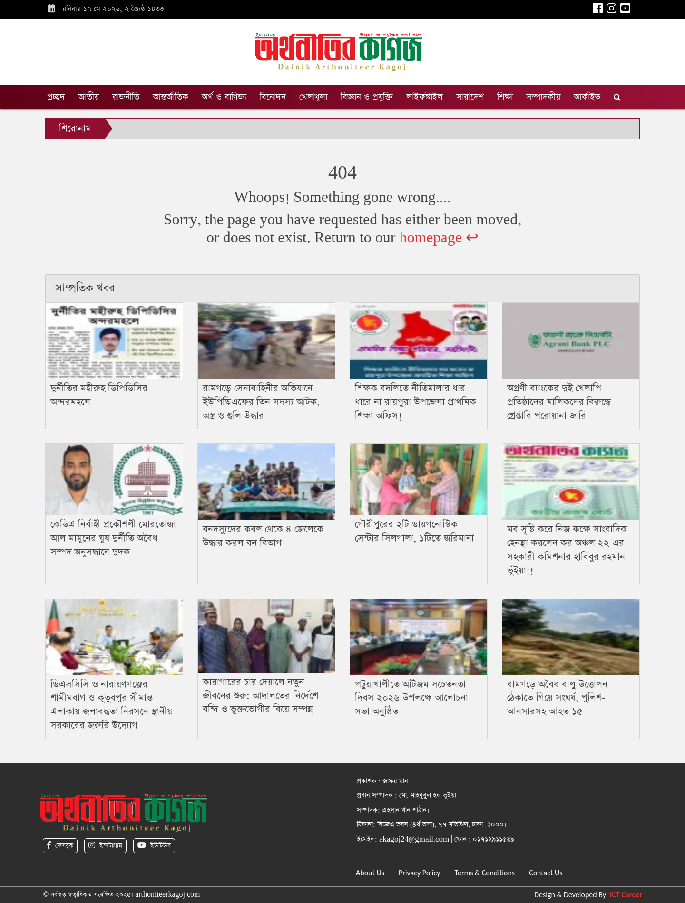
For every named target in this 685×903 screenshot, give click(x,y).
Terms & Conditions (485, 872)
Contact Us (545, 872)
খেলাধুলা (313, 97)
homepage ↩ (439, 238)
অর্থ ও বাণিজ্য (224, 97)
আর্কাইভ (587, 97)
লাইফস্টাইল (424, 97)
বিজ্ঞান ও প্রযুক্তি (367, 97)
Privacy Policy (419, 872)
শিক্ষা (505, 97)
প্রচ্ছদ (56, 97)
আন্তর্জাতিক (170, 97)
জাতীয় (88, 97)
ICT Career (626, 894)
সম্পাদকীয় (543, 97)
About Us (370, 872)
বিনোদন (273, 97)
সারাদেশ (470, 97)
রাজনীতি (125, 97)
